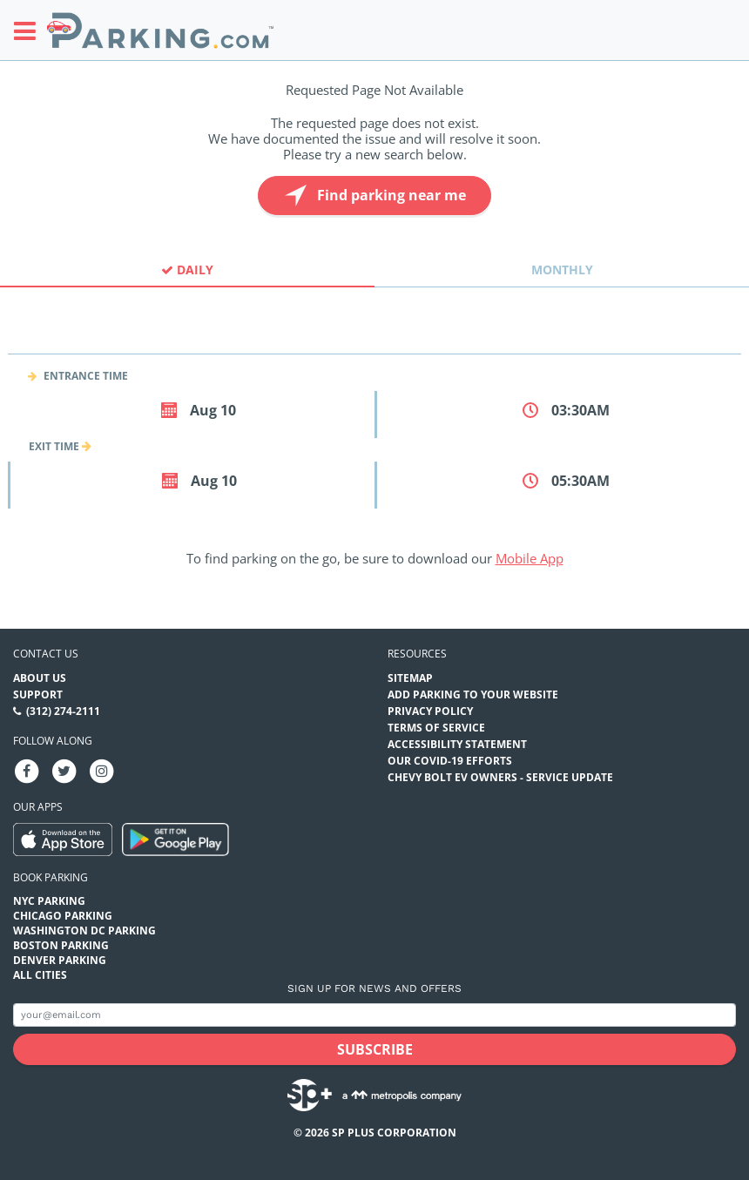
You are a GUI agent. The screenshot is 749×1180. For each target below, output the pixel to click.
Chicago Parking (62, 915)
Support (38, 694)
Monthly (562, 269)
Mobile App (529, 558)
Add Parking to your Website (473, 694)
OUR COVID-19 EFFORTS (450, 760)
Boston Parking (61, 945)
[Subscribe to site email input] (374, 1015)
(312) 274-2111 (63, 711)
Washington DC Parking (84, 930)
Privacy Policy (430, 711)
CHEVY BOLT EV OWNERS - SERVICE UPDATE (500, 777)
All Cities (40, 975)
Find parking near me (373, 195)
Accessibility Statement (457, 744)
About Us (39, 678)
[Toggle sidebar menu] (30, 30)
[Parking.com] (160, 30)
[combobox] (374, 338)
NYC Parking (49, 900)
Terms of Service (436, 727)
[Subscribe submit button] (374, 1049)
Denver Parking (59, 960)
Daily (187, 269)
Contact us (45, 653)
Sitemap (410, 678)
